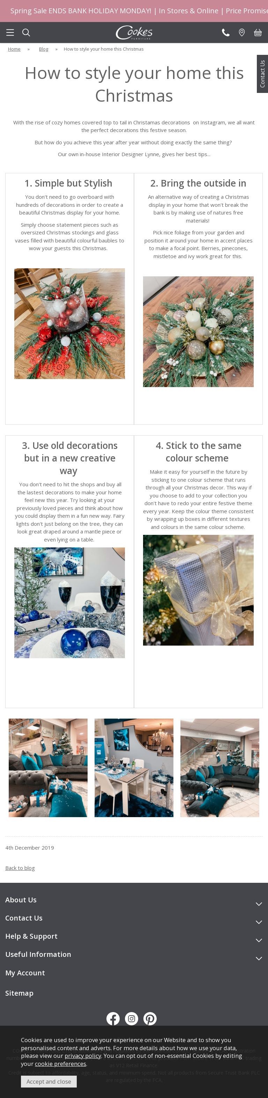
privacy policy (83, 1056)
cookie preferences (60, 1064)
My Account (25, 972)
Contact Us (262, 74)
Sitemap (19, 993)
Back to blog (20, 867)
